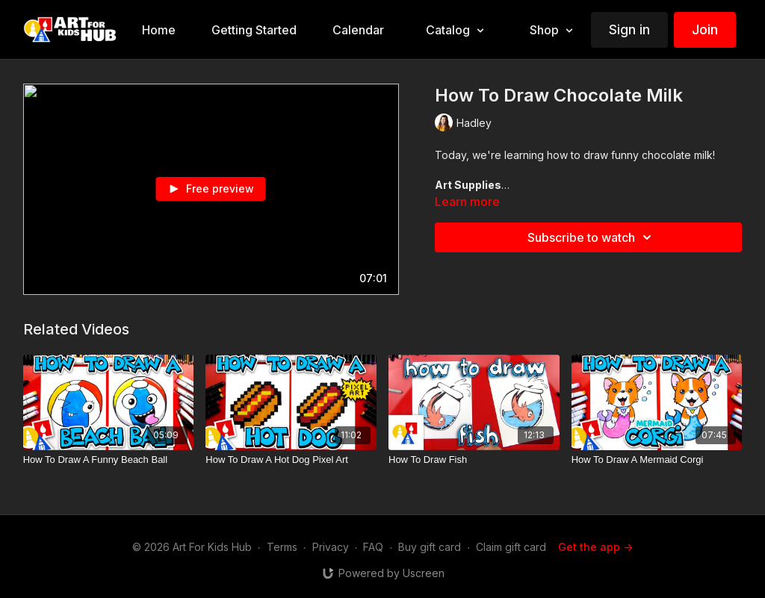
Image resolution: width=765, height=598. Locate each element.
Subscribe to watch (591, 237)
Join (705, 29)
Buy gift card (429, 547)
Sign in (629, 29)
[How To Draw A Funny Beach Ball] (108, 459)
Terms (282, 547)
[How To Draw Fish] (474, 459)
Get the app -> (595, 547)
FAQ (373, 547)
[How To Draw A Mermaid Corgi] (657, 459)
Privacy (330, 547)
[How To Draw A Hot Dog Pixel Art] (291, 459)
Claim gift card (511, 547)
